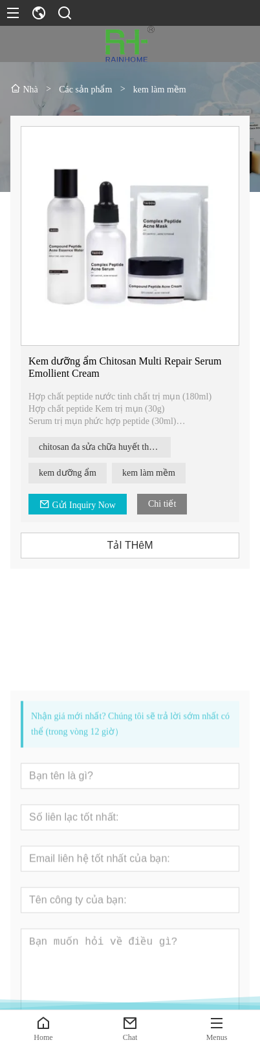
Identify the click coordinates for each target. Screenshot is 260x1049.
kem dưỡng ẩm (68, 473)
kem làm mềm (149, 473)
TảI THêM (130, 545)
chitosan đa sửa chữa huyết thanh (100, 447)
